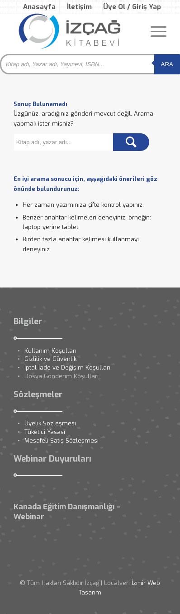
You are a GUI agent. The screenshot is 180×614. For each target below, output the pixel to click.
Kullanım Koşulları (50, 351)
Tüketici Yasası (44, 432)
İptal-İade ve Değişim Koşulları (67, 367)
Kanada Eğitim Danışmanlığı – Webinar (67, 512)
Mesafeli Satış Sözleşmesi (61, 440)
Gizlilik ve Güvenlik (50, 359)
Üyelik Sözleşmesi (50, 423)
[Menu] (154, 31)
